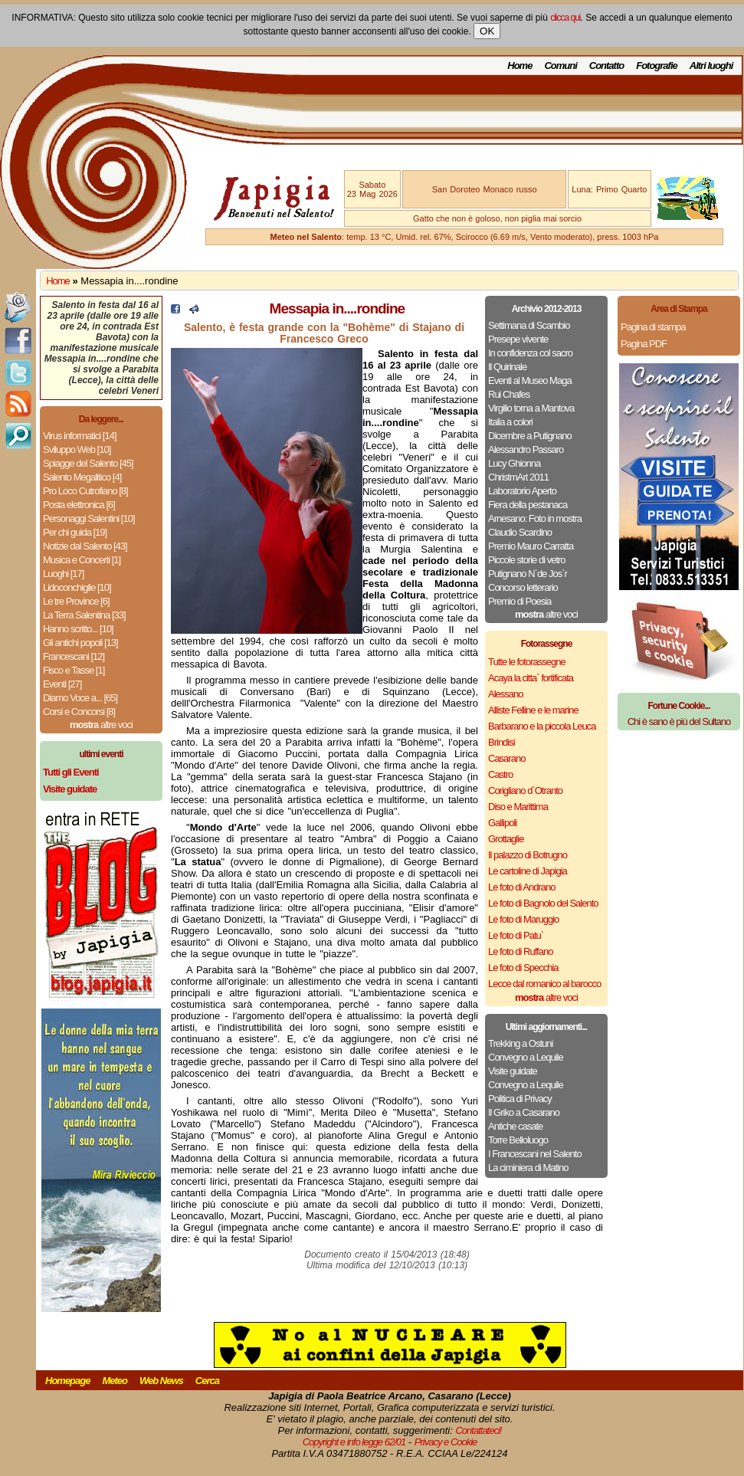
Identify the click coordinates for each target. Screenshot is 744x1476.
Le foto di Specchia (523, 967)
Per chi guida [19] (75, 532)
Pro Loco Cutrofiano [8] (85, 491)
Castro (500, 774)
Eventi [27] (62, 684)
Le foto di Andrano (522, 887)
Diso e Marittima (518, 806)
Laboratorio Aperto (522, 491)
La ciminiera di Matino (528, 1167)
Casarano (506, 758)
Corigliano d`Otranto (525, 790)
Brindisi (501, 742)
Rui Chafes (508, 394)
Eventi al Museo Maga (530, 380)
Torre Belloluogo (518, 1140)
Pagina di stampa (653, 327)
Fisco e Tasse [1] (73, 670)
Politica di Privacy (520, 1098)
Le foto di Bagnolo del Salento (543, 903)
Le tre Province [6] (76, 601)
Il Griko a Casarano (523, 1112)
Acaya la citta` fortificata (530, 678)
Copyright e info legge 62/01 (354, 1442)
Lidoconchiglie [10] (77, 587)
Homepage (67, 1380)
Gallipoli (502, 822)
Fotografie (656, 65)
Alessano (505, 694)
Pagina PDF (644, 343)
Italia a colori (510, 422)
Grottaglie (505, 839)
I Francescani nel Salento (535, 1153)
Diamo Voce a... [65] (80, 698)
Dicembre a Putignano (530, 435)
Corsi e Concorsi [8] (79, 711)
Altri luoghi (711, 65)
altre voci (101, 724)
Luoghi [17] (63, 573)
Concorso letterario (523, 587)
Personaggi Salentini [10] (89, 518)
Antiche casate (515, 1126)
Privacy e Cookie (446, 1442)
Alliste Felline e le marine (533, 710)
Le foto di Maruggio (523, 919)
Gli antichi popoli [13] (80, 642)
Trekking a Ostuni (520, 1043)
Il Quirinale (507, 366)
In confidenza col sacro (530, 353)
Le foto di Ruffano (520, 951)
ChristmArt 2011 (518, 477)
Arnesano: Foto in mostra (535, 518)
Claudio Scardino (520, 532)
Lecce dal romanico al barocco (544, 983)
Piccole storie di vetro (526, 560)
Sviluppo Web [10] (76, 449)
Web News (161, 1380)
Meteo (114, 1380)
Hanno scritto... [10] (78, 629)
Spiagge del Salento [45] (88, 463)
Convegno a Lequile (525, 1057)
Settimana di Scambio (528, 325)
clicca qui (565, 17)
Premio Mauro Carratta (530, 546)
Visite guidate (512, 1071)
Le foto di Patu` (515, 935)
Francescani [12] (73, 656)
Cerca (207, 1380)
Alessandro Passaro (525, 449)
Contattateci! (478, 1430)
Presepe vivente (518, 339)
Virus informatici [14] (79, 435)
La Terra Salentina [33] (84, 615)
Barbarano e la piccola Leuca (541, 726)
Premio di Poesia (519, 601)
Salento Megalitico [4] (82, 477)
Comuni (560, 65)
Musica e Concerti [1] (81, 560)
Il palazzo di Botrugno (527, 855)
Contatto (606, 65)
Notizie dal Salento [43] (85, 546)
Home (519, 65)
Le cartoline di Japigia (527, 871)
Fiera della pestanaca (527, 504)
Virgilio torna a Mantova (531, 408)
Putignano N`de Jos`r (527, 573)
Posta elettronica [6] (79, 504)
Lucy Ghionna (514, 463)
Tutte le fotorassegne (526, 661)
